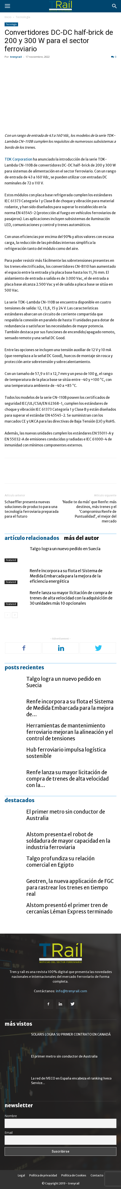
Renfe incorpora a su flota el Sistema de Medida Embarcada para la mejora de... (69, 708)
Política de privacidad (43, 1175)
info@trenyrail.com (71, 991)
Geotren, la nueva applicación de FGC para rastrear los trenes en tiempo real (70, 887)
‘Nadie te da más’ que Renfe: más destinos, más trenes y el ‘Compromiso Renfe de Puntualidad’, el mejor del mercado (89, 511)
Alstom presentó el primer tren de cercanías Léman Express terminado (69, 908)
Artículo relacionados (32, 538)
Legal (21, 1175)
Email (9, 1132)
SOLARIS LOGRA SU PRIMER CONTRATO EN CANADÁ (71, 1034)
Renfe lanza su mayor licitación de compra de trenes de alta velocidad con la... (67, 778)
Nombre (11, 1116)
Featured (11, 559)
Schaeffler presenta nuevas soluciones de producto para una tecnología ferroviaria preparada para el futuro (32, 509)
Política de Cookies (73, 1175)
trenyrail (16, 56)
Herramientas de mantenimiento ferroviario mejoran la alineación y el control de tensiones (69, 732)
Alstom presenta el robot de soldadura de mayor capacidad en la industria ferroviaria (68, 840)
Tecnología (23, 17)
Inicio (8, 17)
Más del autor (81, 538)
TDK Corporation (18, 159)
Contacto (97, 1175)
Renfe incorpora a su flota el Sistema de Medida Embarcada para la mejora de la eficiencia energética (66, 576)
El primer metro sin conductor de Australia (64, 1056)
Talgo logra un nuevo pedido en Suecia (65, 548)
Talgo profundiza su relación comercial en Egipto (60, 861)
